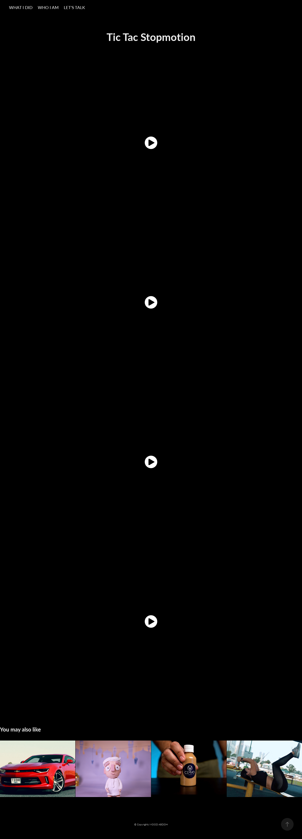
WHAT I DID (21, 7)
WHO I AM (48, 7)
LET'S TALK (74, 7)
